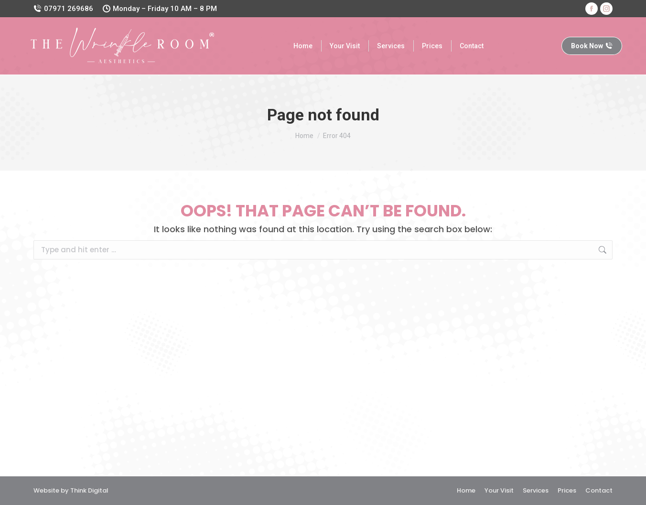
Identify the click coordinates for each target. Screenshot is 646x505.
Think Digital (89, 490)
